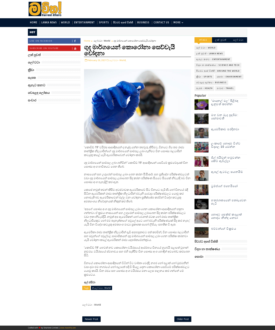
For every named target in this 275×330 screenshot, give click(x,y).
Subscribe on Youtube (55, 48)
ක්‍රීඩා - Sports (204, 76)
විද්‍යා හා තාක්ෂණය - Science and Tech (218, 65)
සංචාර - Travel (225, 88)
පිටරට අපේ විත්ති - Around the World (218, 71)
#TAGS (203, 39)
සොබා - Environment (229, 76)
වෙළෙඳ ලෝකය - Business (211, 82)
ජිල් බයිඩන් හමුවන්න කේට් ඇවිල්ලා (226, 159)
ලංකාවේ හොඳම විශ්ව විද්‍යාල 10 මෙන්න (226, 145)
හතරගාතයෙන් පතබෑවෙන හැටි (229, 202)
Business (143, 22)
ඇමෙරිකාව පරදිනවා (225, 129)
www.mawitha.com (68, 327)
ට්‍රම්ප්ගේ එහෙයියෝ (224, 186)
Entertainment (84, 22)
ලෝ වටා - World (102, 40)
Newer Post (91, 319)
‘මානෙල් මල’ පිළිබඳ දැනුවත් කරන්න (225, 102)
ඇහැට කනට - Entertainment (213, 59)
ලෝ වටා (238, 39)
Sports (104, 22)
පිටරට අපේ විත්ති (123, 22)
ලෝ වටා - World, (117, 60)
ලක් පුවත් (221, 39)
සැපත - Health (204, 88)
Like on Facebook (55, 41)
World (65, 22)
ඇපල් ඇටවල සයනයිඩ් (227, 172)
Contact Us (161, 22)
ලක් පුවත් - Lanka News (209, 53)
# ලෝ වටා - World (101, 287)
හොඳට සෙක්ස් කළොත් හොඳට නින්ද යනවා (226, 216)
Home (33, 22)
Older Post (183, 319)
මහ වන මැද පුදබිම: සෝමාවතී (224, 116)
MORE (177, 22)
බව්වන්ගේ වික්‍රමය (223, 229)
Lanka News (49, 22)
